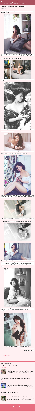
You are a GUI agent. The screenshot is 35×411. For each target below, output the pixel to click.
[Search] (33, 2)
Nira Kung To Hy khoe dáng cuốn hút (9, 392)
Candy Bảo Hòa (6, 355)
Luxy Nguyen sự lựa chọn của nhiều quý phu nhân (12, 365)
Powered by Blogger (17, 406)
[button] (33, 7)
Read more (32, 375)
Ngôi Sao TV (14, 2)
